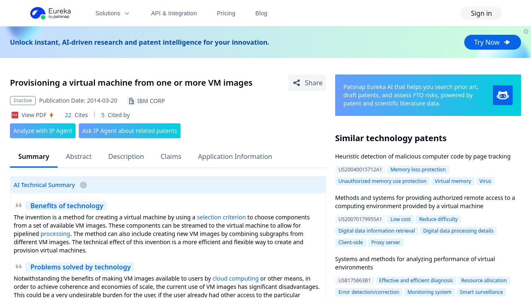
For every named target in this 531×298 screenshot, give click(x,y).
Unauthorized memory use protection (382, 181)
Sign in (481, 13)
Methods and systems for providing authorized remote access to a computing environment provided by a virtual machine (425, 202)
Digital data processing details (458, 230)
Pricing (226, 13)
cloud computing (235, 278)
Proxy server (385, 242)
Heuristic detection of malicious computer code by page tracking (423, 156)
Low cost (400, 219)
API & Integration (174, 13)
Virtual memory (453, 181)
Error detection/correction (369, 292)
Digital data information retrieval (377, 230)
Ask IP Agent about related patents (129, 131)
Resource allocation (484, 280)
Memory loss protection (418, 169)
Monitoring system (429, 292)
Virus (485, 181)
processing (55, 234)
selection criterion (221, 217)
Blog (262, 13)
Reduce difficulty (438, 219)
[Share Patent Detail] (307, 82)
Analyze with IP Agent (42, 131)
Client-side (351, 242)
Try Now (492, 42)
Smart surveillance (481, 292)
